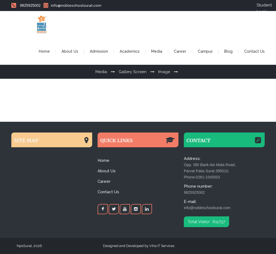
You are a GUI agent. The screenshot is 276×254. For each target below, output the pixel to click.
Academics (130, 51)
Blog (228, 51)
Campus (205, 51)
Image (164, 71)
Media (156, 51)
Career (180, 51)
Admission (99, 51)
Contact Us (254, 51)
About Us (69, 51)
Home (44, 51)
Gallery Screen (133, 71)
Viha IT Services (161, 246)
